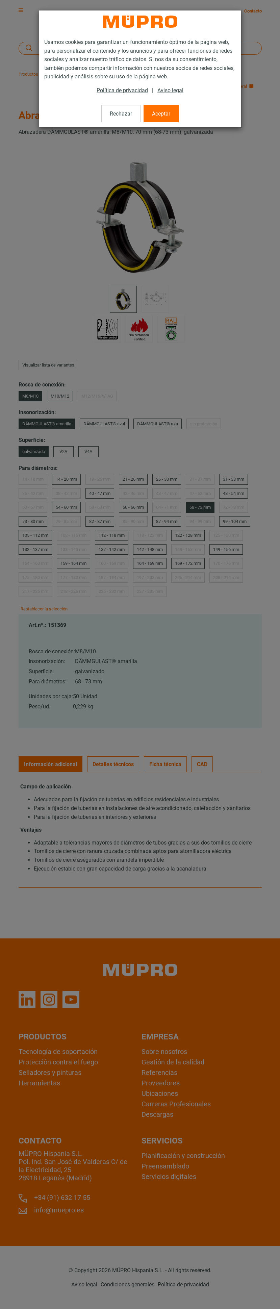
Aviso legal (170, 90)
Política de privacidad (122, 90)
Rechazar (121, 113)
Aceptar (161, 113)
